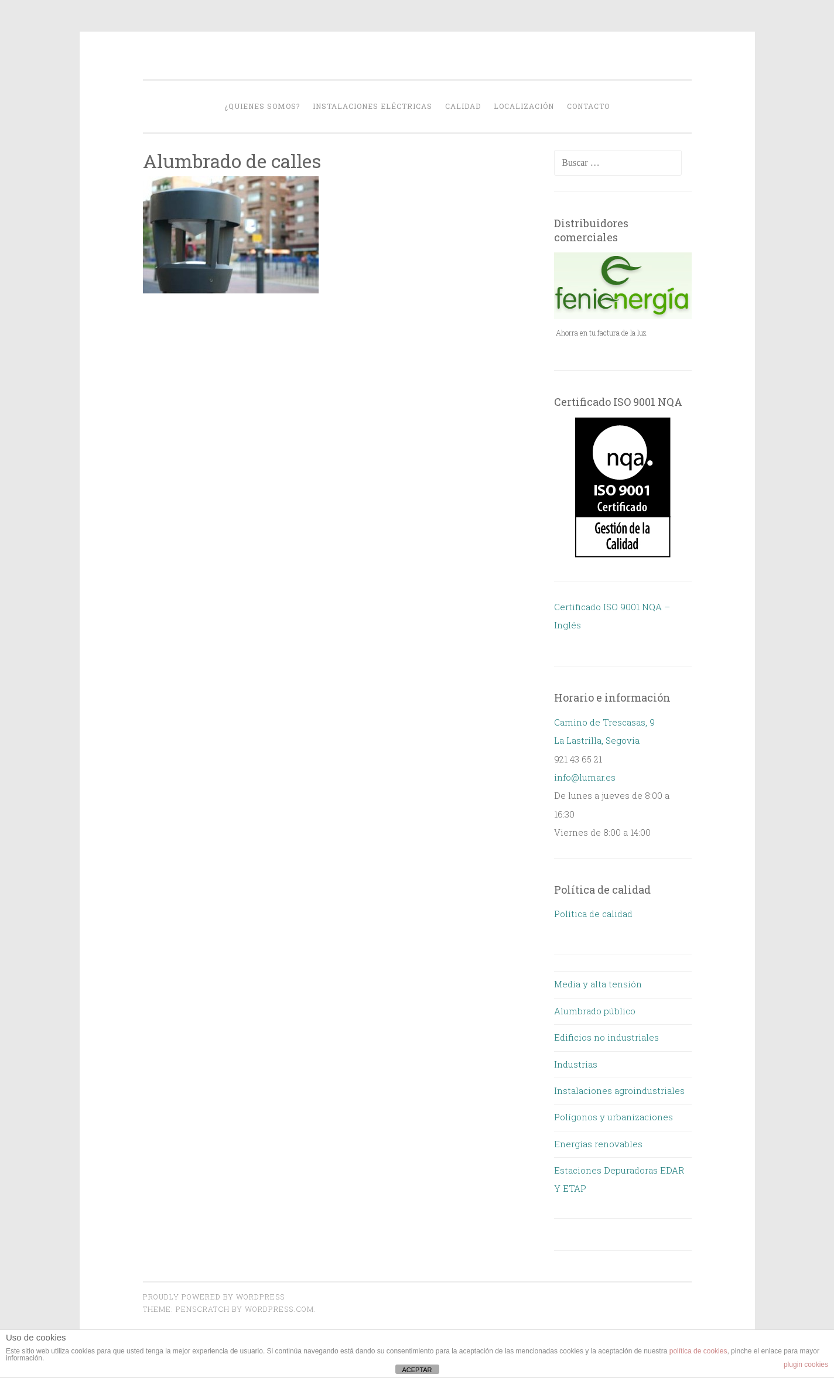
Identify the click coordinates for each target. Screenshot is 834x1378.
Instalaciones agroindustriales (619, 1090)
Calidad (463, 106)
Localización (524, 106)
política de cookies (698, 1351)
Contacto (588, 106)
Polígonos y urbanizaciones (613, 1117)
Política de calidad (593, 913)
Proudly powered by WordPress (214, 1296)
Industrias (575, 1064)
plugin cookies (806, 1364)
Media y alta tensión (598, 984)
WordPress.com (279, 1309)
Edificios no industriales (606, 1037)
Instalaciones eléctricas (372, 106)
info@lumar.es (585, 777)
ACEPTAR (417, 1369)
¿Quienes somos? (262, 106)
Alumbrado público (594, 1011)
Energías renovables (598, 1144)
